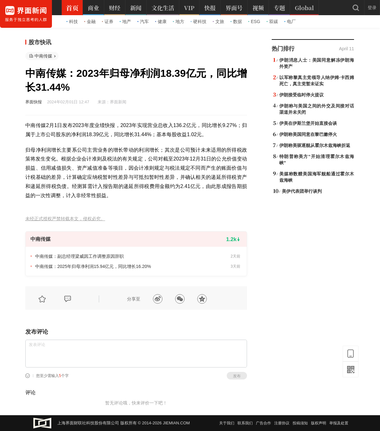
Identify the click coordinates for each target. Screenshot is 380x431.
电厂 (290, 21)
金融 (90, 21)
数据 (236, 21)
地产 (125, 21)
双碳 (272, 21)
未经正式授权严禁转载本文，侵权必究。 (65, 218)
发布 (237, 376)
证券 (107, 21)
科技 (72, 21)
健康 (161, 21)
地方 (178, 21)
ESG (254, 21)
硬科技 (198, 21)
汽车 (143, 21)
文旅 (218, 21)
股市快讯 (39, 42)
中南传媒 (43, 55)
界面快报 (33, 102)
